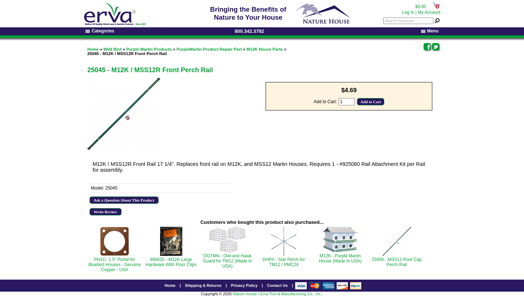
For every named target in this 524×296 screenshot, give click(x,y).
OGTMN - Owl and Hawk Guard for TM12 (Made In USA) (227, 261)
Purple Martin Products (149, 49)
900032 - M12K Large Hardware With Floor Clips (171, 262)
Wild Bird (112, 49)
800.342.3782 (249, 31)
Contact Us (277, 285)
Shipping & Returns (203, 285)
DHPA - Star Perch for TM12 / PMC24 (284, 262)
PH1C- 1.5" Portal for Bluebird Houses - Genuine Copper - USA (114, 264)
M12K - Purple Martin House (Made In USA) (340, 258)
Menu (429, 31)
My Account (429, 12)
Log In (408, 12)
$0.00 (420, 6)
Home (93, 49)
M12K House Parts (264, 49)
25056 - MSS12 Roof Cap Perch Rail (396, 262)
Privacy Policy (244, 285)
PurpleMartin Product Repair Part (209, 49)
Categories (100, 31)
